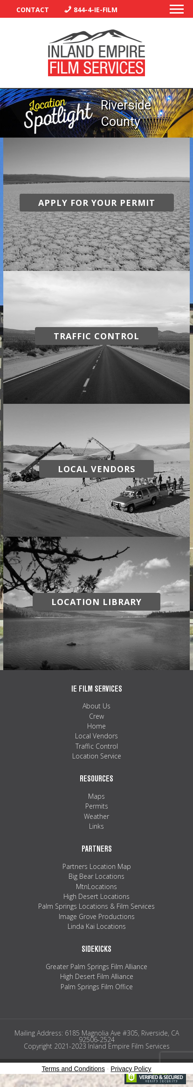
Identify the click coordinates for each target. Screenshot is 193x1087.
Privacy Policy (130, 1068)
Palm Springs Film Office (97, 986)
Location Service (96, 755)
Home (96, 726)
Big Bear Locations (96, 876)
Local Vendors (96, 735)
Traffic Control (97, 746)
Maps (96, 796)
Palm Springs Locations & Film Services (96, 906)
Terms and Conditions (73, 1068)
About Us (96, 705)
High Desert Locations (96, 896)
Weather (96, 816)
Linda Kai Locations (97, 926)
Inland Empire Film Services (96, 52)
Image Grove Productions (97, 916)
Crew (96, 716)
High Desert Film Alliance (96, 976)
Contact (32, 9)
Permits (96, 806)
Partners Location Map (96, 866)
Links (96, 826)
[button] (177, 12)
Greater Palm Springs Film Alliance (96, 966)
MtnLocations (96, 886)
